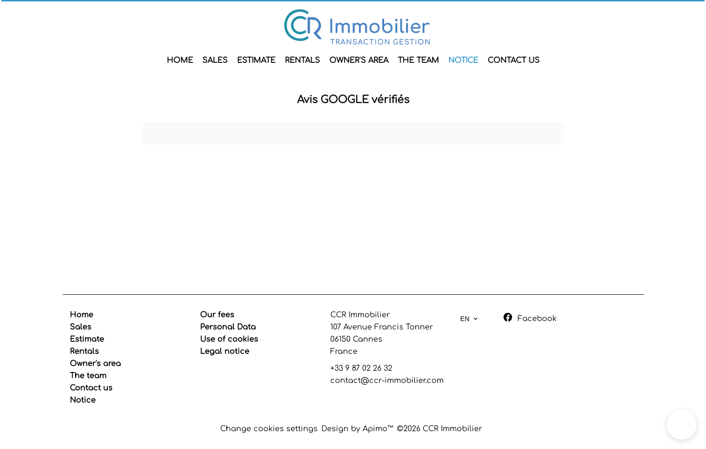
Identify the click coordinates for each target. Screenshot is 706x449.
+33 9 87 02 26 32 (361, 368)
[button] (682, 425)
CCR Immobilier (360, 315)
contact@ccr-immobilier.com (387, 380)
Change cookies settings (269, 429)
